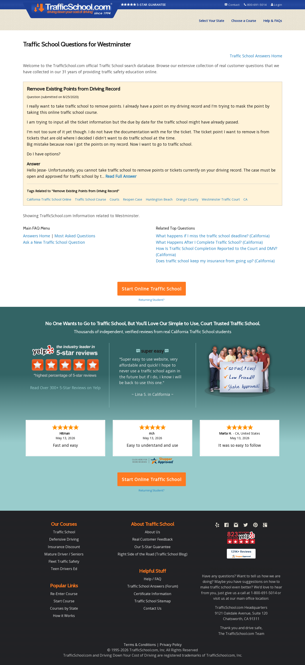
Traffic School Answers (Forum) (152, 585)
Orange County (187, 199)
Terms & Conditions (140, 644)
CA (245, 199)
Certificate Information (152, 593)
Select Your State (211, 21)
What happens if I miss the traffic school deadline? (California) (213, 235)
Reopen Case (132, 199)
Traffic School (64, 531)
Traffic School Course (90, 199)
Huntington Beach (159, 199)
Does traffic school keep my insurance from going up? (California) (215, 260)
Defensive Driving (64, 538)
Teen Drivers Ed (64, 568)
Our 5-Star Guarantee (152, 546)
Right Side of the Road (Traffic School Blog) (152, 553)
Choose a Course (243, 21)
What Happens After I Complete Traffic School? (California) (209, 242)
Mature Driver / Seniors (64, 553)
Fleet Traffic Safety (64, 561)
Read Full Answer (120, 176)
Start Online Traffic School (151, 289)
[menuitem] (211, 21)
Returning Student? (151, 300)
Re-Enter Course (64, 593)
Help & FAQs (272, 21)
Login (276, 5)
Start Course (64, 600)
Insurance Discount (64, 546)
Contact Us (152, 607)
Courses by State (64, 607)
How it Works (64, 615)
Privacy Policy (171, 644)
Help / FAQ (152, 578)
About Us (152, 531)
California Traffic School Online (49, 199)
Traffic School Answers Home (256, 55)
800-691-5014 (256, 5)
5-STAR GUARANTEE (143, 5)
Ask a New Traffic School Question (54, 242)
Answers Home (37, 235)
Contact (232, 5)
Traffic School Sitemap (152, 600)
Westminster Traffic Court (221, 199)
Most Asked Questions (74, 235)
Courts (114, 199)
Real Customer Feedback (152, 538)
